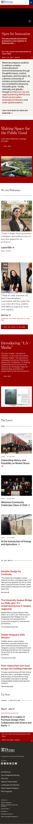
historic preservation (11, 97)
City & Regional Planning (10, 775)
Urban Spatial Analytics (10, 788)
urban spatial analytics (12, 102)
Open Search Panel (25, 2)
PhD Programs (6, 791)
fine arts (26, 94)
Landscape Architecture (10, 785)
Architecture (6, 772)
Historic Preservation (9, 782)
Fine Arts (4, 778)
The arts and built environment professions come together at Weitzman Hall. (14, 41)
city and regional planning (15, 93)
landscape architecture (12, 99)
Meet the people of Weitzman (14, 327)
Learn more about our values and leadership (15, 111)
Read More (7, 146)
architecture (15, 92)
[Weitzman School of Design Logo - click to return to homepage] (7, 2)
